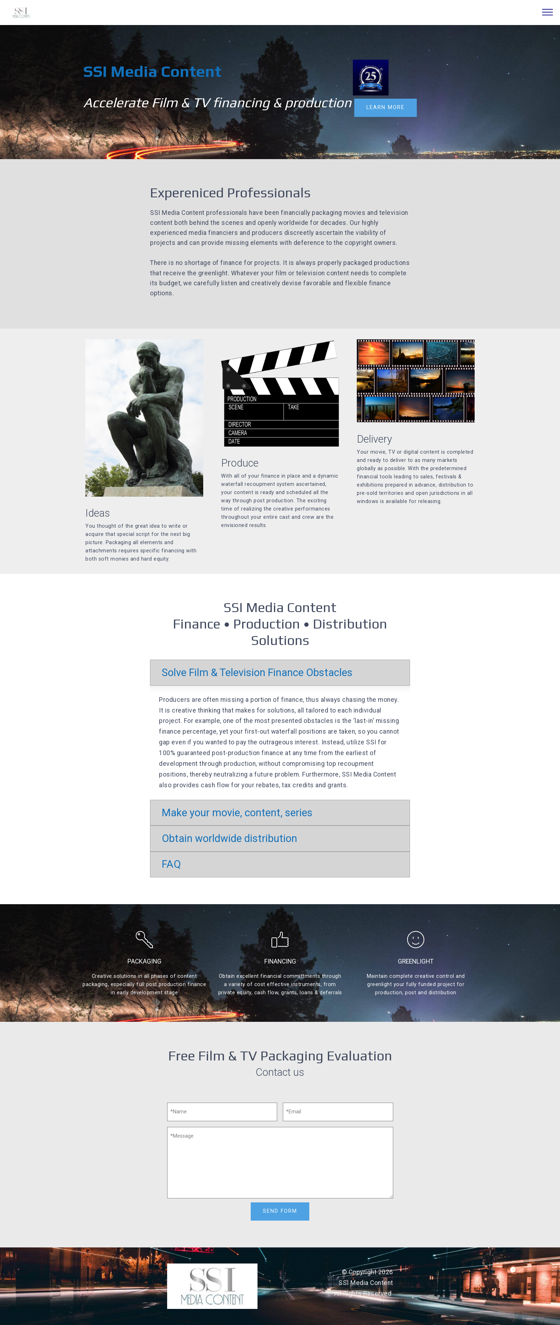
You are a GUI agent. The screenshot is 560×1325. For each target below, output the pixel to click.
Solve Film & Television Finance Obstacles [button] (257, 672)
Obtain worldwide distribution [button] (229, 838)
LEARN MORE (385, 107)
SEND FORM (280, 1211)
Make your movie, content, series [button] (237, 813)
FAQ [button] (171, 864)
